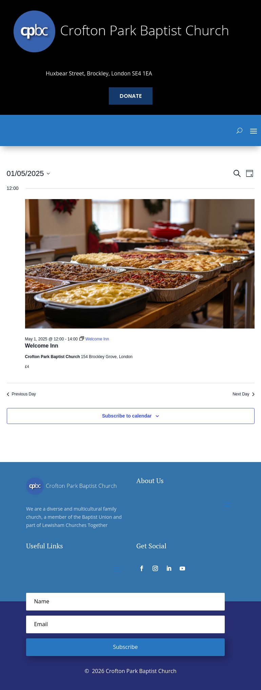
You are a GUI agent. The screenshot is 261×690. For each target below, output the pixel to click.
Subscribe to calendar (127, 416)
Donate (131, 96)
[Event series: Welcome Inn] (94, 339)
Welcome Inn (41, 346)
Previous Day (21, 394)
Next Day (243, 394)
